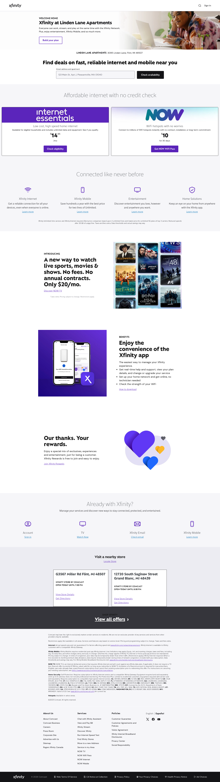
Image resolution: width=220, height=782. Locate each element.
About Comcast (50, 719)
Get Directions (63, 599)
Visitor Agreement (120, 730)
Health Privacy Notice (176, 777)
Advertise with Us (51, 739)
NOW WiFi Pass (84, 755)
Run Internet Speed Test (88, 735)
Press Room (48, 731)
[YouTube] (159, 719)
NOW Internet (83, 759)
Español (160, 714)
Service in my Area (85, 747)
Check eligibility (55, 148)
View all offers (110, 619)
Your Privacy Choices (147, 777)
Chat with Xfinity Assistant (89, 719)
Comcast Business (51, 723)
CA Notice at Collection (95, 777)
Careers (46, 727)
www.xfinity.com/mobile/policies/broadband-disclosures (131, 660)
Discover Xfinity (84, 731)
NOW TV (81, 751)
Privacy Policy (122, 777)
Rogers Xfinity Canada (53, 747)
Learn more (28, 212)
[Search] (199, 5)
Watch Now (82, 537)
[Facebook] (153, 719)
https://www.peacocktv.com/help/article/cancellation (92, 670)
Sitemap (47, 743)
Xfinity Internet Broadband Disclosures (124, 735)
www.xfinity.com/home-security (82, 691)
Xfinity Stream (83, 727)
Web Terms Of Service (65, 777)
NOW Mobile (83, 763)
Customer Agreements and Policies (124, 724)
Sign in (27, 537)
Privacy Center (118, 741)
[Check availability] (150, 75)
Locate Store (110, 561)
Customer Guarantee (121, 719)
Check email (137, 537)
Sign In (207, 5)
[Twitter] (147, 719)
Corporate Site (49, 735)
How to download (128, 389)
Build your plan (51, 40)
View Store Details (65, 595)
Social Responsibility (121, 745)
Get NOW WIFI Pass (164, 148)
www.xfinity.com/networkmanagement (125, 645)
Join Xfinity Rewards (54, 464)
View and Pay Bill (85, 723)
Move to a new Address (88, 743)
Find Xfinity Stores (85, 739)
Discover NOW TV (53, 291)
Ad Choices (200, 777)
